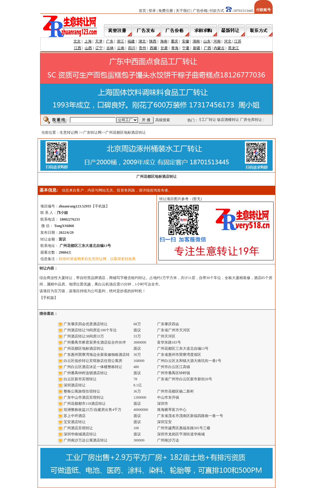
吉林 (110, 48)
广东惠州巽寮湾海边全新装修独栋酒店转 (97, 354)
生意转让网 (69, 132)
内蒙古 (219, 48)
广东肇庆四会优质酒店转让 (86, 324)
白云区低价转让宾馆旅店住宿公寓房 (93, 361)
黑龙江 (233, 48)
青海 (175, 48)
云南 (120, 48)
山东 (207, 41)
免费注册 (165, 11)
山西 (88, 48)
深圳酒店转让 (75, 385)
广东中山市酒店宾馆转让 (84, 397)
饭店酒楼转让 (229, 119)
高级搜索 (162, 120)
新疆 (196, 48)
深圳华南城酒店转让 (80, 434)
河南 (217, 41)
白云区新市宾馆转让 (80, 379)
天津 (98, 41)
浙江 (120, 41)
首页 (142, 11)
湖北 (142, 41)
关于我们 (183, 11)
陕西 (152, 41)
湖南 (196, 41)
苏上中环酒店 (75, 416)
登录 (152, 11)
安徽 (185, 41)
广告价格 (200, 11)
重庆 (174, 41)
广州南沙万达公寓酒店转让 (86, 440)
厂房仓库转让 (252, 119)
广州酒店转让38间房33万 (84, 336)
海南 (164, 41)
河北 (227, 41)
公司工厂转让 (206, 119)
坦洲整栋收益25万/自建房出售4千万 (92, 410)
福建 (131, 41)
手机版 (100, 206)
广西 (207, 48)
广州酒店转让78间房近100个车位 (90, 330)
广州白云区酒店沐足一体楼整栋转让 (93, 367)
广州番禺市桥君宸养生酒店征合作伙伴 (95, 342)
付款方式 (216, 11)
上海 (88, 41)
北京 (77, 41)
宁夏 (186, 48)
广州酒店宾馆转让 (78, 428)
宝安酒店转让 (75, 422)
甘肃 (164, 48)
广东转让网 (92, 132)
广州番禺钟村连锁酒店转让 (86, 373)
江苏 (237, 41)
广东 (109, 41)
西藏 (153, 48)
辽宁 (99, 48)
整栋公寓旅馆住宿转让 (82, 391)
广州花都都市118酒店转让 (85, 403)
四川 (131, 48)
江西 (77, 48)
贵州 (142, 48)
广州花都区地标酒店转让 (84, 348)
